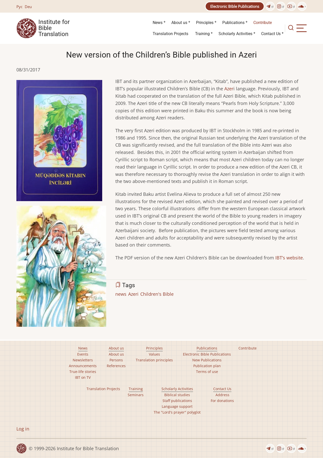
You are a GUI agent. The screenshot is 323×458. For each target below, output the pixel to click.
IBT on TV (83, 377)
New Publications (207, 360)
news (120, 294)
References (116, 365)
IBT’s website (289, 258)
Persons (116, 360)
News (158, 22)
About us (179, 22)
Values (154, 354)
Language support (177, 406)
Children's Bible (157, 294)
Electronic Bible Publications (234, 6)
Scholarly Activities (235, 33)
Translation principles (154, 360)
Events (82, 354)
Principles (204, 22)
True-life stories (82, 371)
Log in (22, 429)
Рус (19, 6)
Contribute (262, 22)
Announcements (83, 365)
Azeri (133, 294)
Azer (228, 89)
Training (202, 33)
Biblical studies (177, 394)
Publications (233, 22)
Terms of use (207, 371)
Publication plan (207, 365)
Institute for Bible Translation (54, 28)
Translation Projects (170, 33)
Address (222, 394)
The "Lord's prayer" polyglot (177, 412)
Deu (28, 6)
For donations (222, 400)
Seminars (136, 394)
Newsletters (83, 360)
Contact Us (271, 33)
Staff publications (177, 400)
